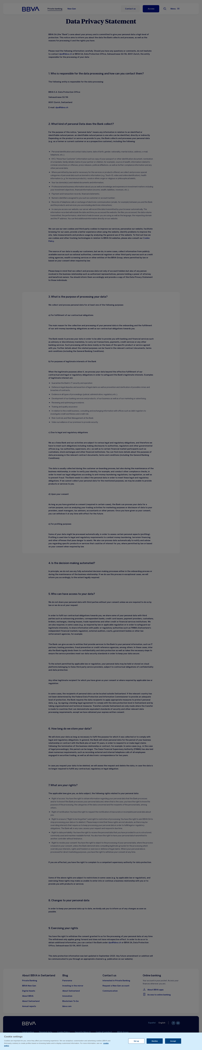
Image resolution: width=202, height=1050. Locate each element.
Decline (155, 1041)
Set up (136, 1041)
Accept (173, 1041)
